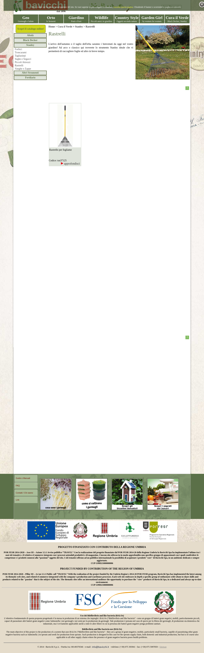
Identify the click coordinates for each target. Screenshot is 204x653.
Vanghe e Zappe (23, 68)
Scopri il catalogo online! (30, 28)
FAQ (18, 485)
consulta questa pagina (123, 7)
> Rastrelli (89, 26)
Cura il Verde (65, 26)
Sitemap (163, 647)
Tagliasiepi (20, 55)
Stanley (30, 45)
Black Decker (30, 40)
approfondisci (70, 163)
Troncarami (20, 52)
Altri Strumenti (30, 72)
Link (17, 500)
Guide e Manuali (23, 478)
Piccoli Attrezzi (22, 62)
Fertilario (30, 77)
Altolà (30, 35)
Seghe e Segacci (23, 59)
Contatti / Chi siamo (24, 493)
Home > (53, 26)
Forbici (18, 49)
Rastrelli (19, 65)
